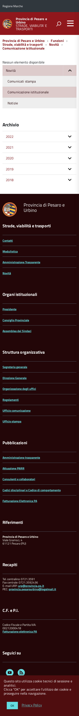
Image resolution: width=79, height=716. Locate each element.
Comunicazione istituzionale (23, 48)
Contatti (8, 240)
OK (12, 705)
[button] (69, 70)
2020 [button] (10, 158)
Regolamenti (11, 399)
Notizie (13, 103)
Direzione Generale (15, 378)
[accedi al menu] (70, 23)
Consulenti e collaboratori (19, 479)
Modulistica (10, 251)
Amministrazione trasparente (21, 457)
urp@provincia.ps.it (31, 586)
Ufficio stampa (12, 421)
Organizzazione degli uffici (19, 388)
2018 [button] (10, 179)
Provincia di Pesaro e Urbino (31, 20)
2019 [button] (10, 169)
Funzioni (57, 40)
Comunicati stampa (22, 81)
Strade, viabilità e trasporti (23, 44)
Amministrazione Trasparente (21, 262)
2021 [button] (10, 147)
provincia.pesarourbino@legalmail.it (32, 589)
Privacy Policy (32, 705)
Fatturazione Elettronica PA (20, 501)
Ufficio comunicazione (17, 410)
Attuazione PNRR (13, 468)
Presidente (9, 309)
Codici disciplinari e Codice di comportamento (32, 490)
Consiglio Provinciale (16, 320)
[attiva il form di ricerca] (58, 24)
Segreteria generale (15, 367)
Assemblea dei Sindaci (17, 331)
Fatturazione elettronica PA (20, 631)
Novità (54, 44)
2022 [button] (10, 136)
